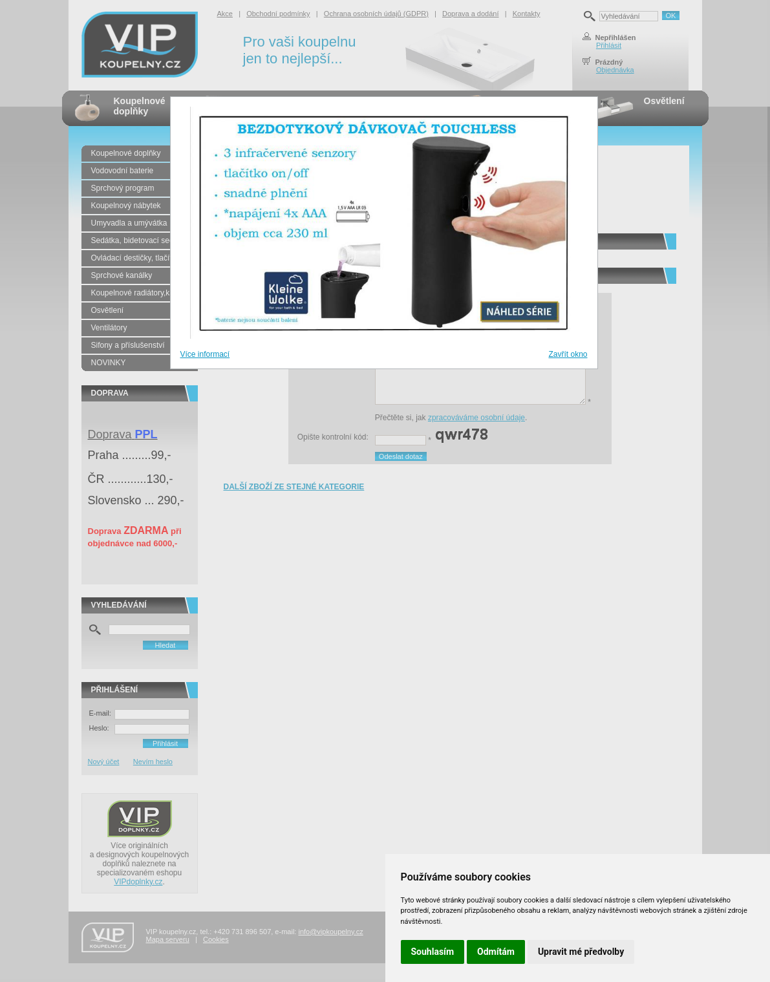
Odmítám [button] (496, 951)
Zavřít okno (567, 354)
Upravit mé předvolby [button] (581, 951)
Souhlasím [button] (433, 951)
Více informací (205, 354)
